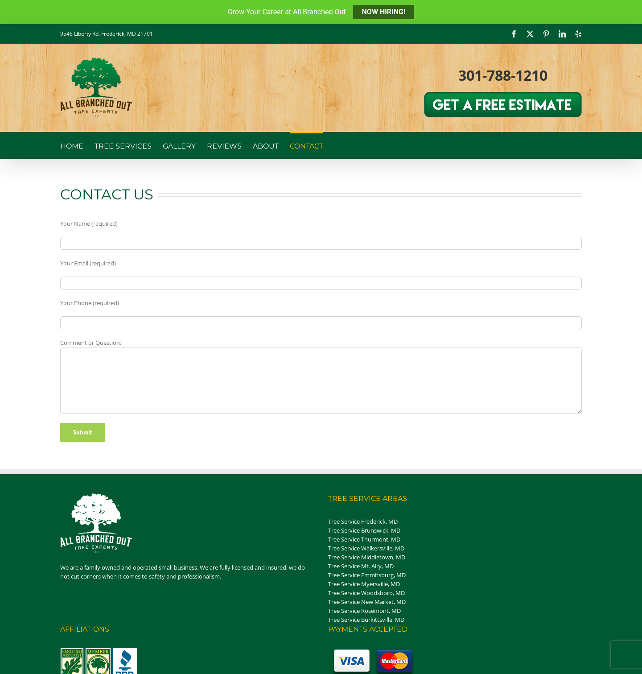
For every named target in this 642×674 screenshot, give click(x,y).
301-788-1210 (502, 75)
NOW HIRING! (384, 12)
